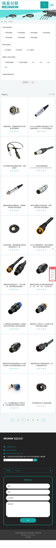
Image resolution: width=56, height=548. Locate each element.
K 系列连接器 (34, 33)
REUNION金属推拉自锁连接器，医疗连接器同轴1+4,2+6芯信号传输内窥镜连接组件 (41, 135)
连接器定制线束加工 (8, 81)
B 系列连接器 (21, 33)
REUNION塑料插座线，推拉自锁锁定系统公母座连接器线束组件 (41, 253)
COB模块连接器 (9, 68)
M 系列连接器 (7, 50)
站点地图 (28, 545)
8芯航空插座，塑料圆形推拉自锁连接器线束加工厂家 (14, 253)
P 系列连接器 (8, 33)
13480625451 (11, 454)
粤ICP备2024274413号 (28, 543)
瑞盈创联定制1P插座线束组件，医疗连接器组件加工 (42, 372)
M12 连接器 (30, 56)
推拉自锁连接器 (7, 27)
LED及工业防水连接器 (9, 63)
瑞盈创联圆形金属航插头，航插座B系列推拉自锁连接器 (14, 213)
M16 (42, 68)
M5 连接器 (8, 56)
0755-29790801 (11, 457)
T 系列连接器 (34, 38)
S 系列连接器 (21, 38)
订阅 (35, 467)
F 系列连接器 (8, 38)
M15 (34, 68)
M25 (14, 73)
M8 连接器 (19, 56)
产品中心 (10, 21)
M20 (6, 73)
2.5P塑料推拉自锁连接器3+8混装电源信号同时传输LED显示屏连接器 (14, 332)
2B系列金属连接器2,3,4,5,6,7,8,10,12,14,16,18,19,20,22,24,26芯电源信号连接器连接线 (41, 174)
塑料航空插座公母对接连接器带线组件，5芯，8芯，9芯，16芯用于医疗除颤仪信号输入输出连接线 (41, 293)
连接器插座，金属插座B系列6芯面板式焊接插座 (14, 134)
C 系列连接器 (8, 43)
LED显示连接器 (23, 68)
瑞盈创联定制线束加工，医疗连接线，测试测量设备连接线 (14, 293)
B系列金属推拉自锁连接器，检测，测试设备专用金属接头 (41, 213)
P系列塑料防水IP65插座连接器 (41, 410)
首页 (5, 21)
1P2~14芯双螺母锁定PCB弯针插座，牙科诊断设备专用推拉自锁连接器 (14, 411)
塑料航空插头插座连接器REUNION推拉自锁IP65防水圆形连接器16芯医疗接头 (14, 372)
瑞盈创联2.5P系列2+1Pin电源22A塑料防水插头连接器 (41, 332)
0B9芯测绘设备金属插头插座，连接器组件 (14, 174)
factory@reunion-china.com (14, 461)
